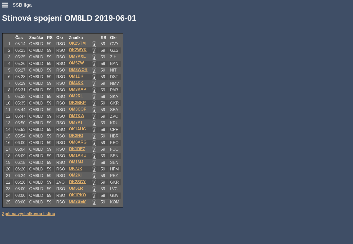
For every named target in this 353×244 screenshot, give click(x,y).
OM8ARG (78, 142)
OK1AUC (77, 129)
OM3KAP (77, 89)
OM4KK (76, 83)
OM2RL (76, 96)
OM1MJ (76, 162)
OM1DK (76, 76)
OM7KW (76, 116)
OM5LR (76, 188)
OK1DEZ (77, 149)
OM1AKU (77, 155)
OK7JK (75, 168)
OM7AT (76, 122)
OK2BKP (77, 102)
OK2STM (77, 43)
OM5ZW (76, 63)
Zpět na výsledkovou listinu (28, 214)
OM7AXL (77, 56)
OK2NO (76, 135)
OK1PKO (77, 195)
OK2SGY (77, 182)
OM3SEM (77, 201)
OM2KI (75, 175)
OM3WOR (78, 69)
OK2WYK (78, 50)
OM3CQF (77, 109)
